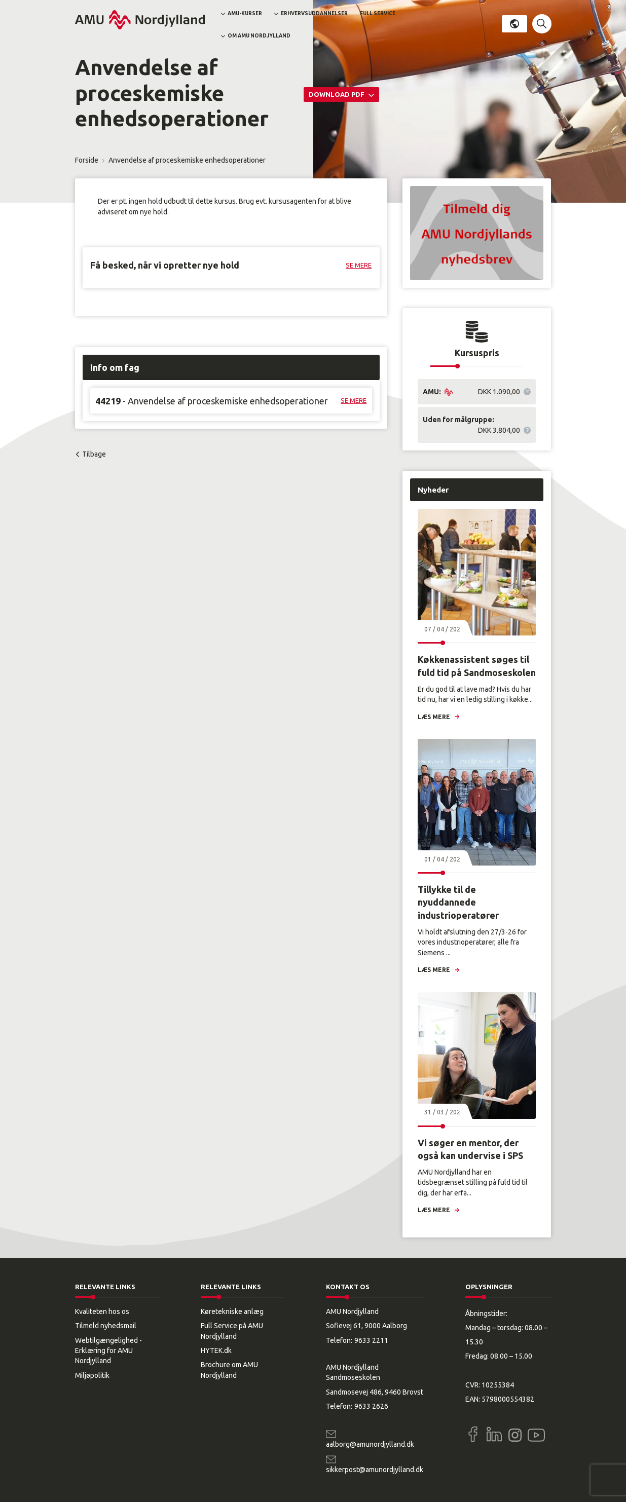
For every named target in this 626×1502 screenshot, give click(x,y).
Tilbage (94, 454)
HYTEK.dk (216, 1350)
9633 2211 (371, 1340)
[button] (541, 23)
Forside (86, 160)
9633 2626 (371, 1406)
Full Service (377, 13)
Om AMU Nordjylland (259, 36)
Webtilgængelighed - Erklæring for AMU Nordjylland (108, 1350)
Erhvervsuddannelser (314, 13)
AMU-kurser (245, 13)
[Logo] (140, 19)
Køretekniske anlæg (232, 1311)
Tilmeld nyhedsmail (105, 1326)
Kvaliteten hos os (102, 1311)
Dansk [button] (514, 23)
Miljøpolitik (92, 1375)
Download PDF (337, 94)
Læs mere (434, 717)
